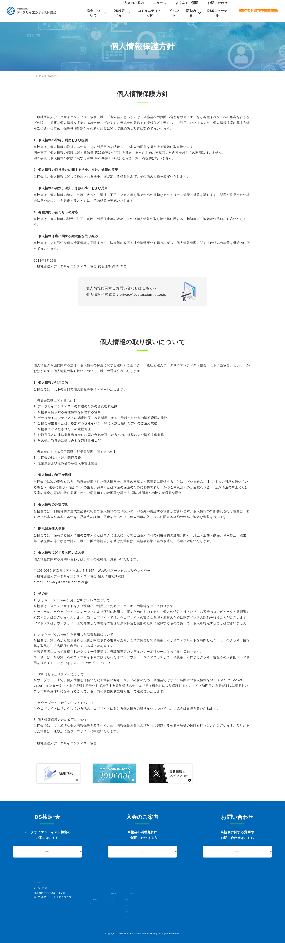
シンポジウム (198, 888)
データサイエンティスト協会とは (107, 889)
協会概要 (97, 894)
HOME (37, 76)
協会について (91, 13)
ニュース (186, 6)
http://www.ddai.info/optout (132, 663)
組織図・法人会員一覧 (104, 899)
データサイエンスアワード (205, 893)
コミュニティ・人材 (149, 13)
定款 (95, 903)
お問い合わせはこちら (237, 851)
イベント (174, 13)
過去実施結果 (147, 901)
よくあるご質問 (203, 6)
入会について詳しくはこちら (142, 851)
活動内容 (192, 13)
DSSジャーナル (219, 13)
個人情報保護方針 (196, 916)
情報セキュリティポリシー (201, 922)
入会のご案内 (170, 6)
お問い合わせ (222, 6)
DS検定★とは (148, 891)
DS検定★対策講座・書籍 (153, 896)
